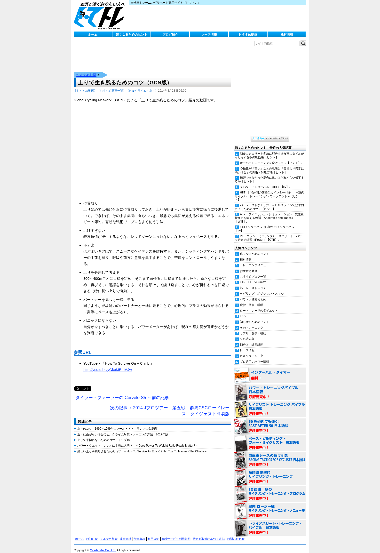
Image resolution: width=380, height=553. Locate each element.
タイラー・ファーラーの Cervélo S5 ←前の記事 (122, 392)
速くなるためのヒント (131, 34)
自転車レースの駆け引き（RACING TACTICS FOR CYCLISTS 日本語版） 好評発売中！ (270, 455)
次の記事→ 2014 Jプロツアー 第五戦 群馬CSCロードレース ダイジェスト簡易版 (170, 406)
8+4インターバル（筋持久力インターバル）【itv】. (266, 223)
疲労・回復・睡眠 (251, 300)
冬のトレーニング (251, 323)
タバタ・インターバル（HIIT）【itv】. (265, 182)
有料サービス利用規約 (175, 534)
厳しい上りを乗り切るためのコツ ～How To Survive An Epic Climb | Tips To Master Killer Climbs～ (142, 446)
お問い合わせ (236, 534)
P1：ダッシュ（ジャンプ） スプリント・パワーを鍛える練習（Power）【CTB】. (270, 233)
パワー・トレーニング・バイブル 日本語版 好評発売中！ (270, 387)
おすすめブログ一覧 (253, 271)
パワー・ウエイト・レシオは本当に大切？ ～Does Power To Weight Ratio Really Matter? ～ (138, 440)
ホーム (92, 34)
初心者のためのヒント (254, 317)
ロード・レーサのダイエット (259, 305)
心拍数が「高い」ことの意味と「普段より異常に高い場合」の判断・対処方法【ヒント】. (269, 165)
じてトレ (100, 16)
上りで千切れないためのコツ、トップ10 (103, 435)
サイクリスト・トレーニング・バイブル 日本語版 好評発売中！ (270, 404)
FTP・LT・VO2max (253, 277)
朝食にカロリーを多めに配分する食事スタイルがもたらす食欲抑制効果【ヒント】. (269, 150)
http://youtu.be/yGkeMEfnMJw (107, 365)
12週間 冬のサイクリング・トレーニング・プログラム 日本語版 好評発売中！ (270, 489)
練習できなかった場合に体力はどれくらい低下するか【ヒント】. (269, 174)
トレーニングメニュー (254, 260)
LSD (242, 311)
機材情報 (286, 34)
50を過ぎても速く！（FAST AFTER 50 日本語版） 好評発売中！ (270, 421)
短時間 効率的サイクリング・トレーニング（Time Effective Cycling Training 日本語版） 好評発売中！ (270, 472)
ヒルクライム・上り (253, 351)
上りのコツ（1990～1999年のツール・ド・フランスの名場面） (118, 423)
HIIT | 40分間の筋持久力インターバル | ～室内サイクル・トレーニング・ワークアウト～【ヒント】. (269, 191)
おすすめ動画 (247, 34)
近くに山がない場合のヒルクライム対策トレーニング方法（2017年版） (124, 429)
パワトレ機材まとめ (253, 294)
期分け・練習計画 (251, 340)
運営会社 (125, 534)
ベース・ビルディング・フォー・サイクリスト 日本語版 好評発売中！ (270, 438)
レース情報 (209, 34)
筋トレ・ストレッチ (253, 283)
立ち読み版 (247, 334)
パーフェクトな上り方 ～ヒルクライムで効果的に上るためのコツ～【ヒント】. (269, 202)
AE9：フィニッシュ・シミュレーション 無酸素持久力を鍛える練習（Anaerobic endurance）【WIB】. (269, 213)
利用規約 (153, 534)
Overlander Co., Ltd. (103, 545)
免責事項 (139, 534)
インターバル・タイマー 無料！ (270, 370)
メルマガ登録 (109, 534)
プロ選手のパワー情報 (254, 357)
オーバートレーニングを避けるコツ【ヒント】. (271, 158)
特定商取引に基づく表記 (209, 534)
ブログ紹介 (170, 34)
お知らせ (92, 534)
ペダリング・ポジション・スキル (262, 288)
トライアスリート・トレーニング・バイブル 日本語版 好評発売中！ (270, 523)
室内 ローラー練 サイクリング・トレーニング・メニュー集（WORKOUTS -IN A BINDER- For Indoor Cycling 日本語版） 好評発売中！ (270, 506)
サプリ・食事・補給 (253, 328)
